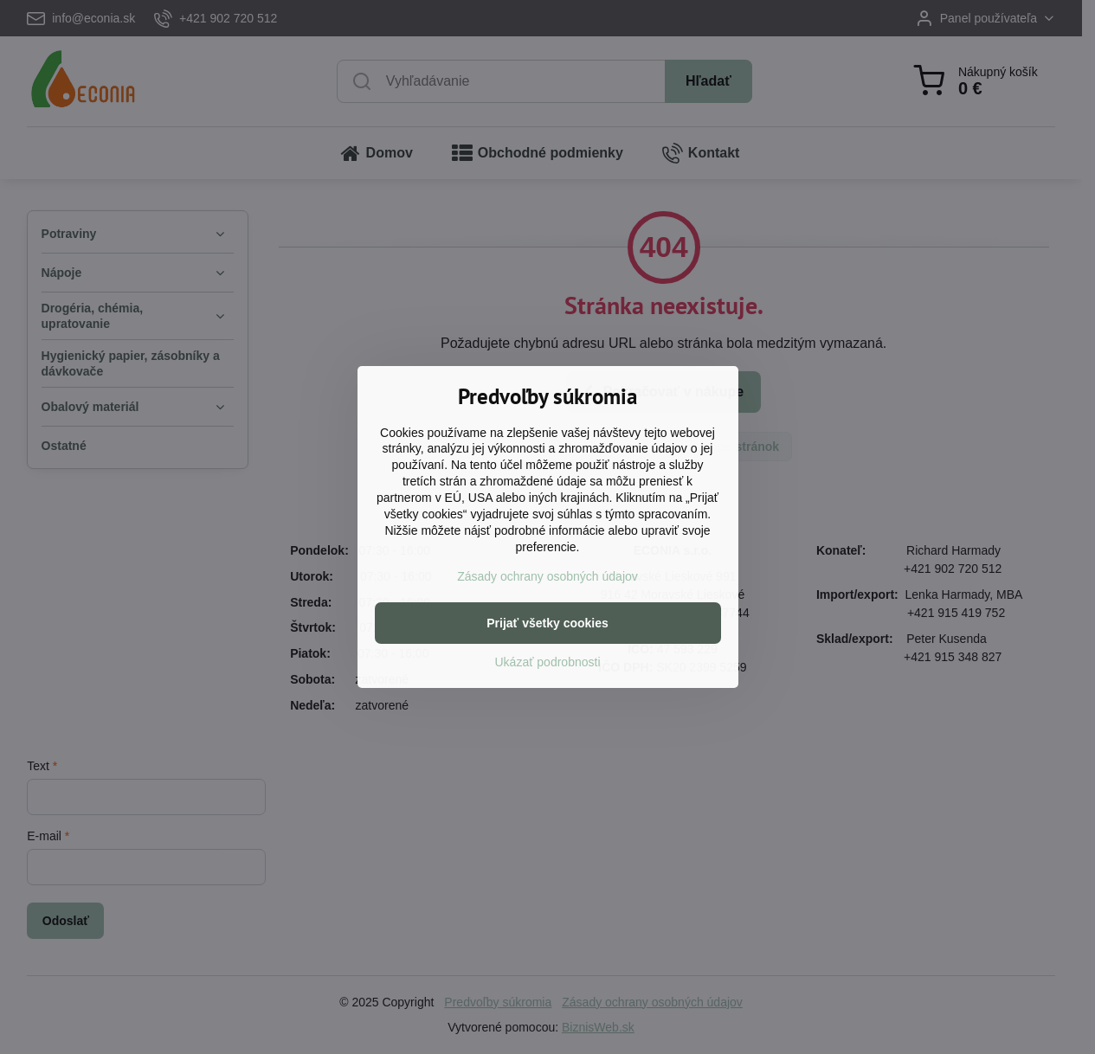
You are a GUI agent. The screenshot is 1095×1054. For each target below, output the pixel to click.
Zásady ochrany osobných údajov (547, 576)
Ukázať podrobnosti (548, 662)
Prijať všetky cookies (547, 623)
